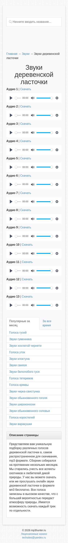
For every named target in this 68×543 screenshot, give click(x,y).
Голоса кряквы (19, 384)
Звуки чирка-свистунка (24, 391)
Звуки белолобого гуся (24, 371)
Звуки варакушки (20, 424)
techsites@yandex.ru (34, 537)
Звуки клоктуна (19, 358)
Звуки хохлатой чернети (25, 345)
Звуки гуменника (20, 339)
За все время (47, 323)
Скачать (25, 89)
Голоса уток (17, 352)
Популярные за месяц (19, 323)
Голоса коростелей (22, 417)
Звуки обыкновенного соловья (29, 410)
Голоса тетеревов (21, 378)
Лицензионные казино (34, 533)
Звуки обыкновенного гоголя (28, 398)
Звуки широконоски (22, 404)
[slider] (18, 98)
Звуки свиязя (18, 365)
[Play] (11, 98)
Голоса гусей (17, 332)
